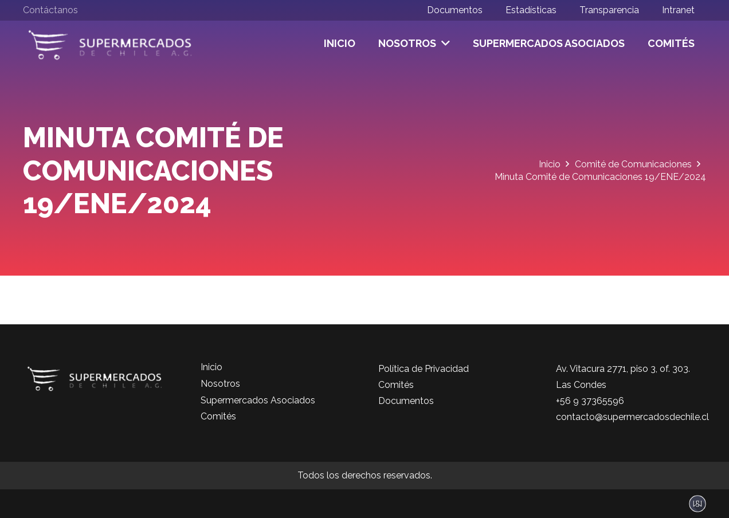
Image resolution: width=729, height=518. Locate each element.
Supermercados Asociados (258, 400)
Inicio (211, 367)
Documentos (406, 400)
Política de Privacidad (423, 368)
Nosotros (220, 383)
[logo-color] (110, 43)
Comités (218, 416)
